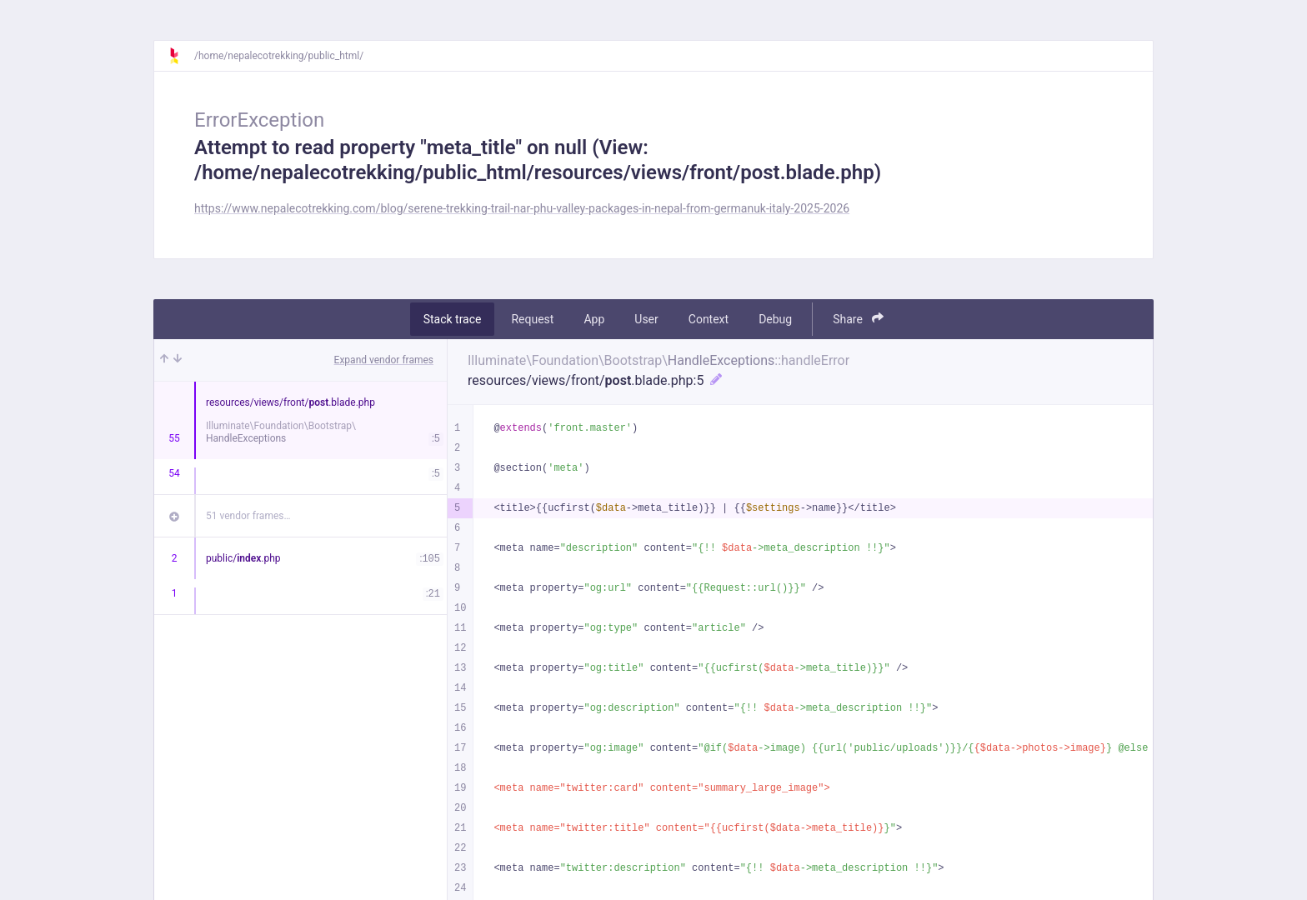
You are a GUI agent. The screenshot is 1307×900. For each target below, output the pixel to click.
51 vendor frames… (248, 516)
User (646, 319)
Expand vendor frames (383, 360)
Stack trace (452, 319)
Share (858, 319)
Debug (775, 319)
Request (532, 319)
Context (709, 319)
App (593, 319)
